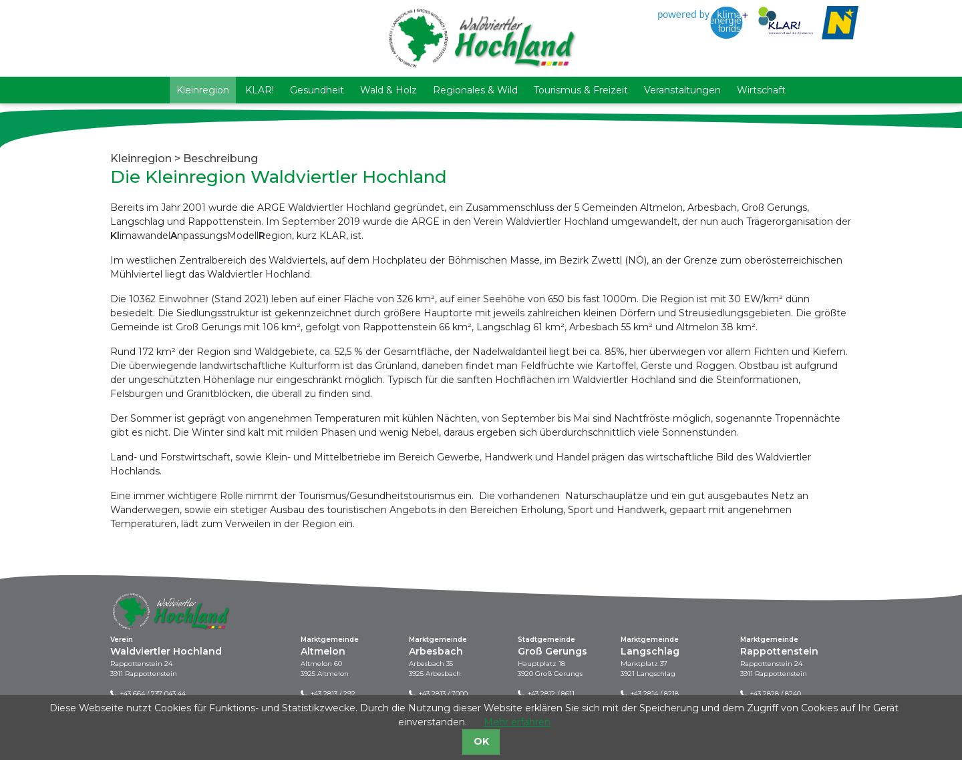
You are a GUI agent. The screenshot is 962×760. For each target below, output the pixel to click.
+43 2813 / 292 (333, 693)
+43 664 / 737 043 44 (153, 693)
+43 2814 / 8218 (655, 693)
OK (481, 741)
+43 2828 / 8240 (775, 693)
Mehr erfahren (517, 722)
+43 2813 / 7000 (443, 693)
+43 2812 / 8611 (551, 693)
